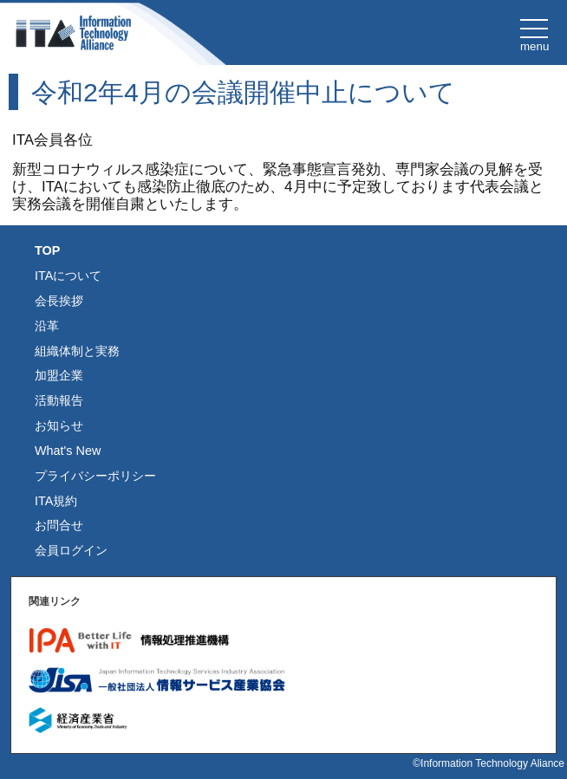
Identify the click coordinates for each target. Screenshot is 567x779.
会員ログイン (71, 550)
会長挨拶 (59, 301)
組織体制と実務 (77, 351)
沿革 (47, 326)
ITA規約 (56, 501)
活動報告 (59, 400)
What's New (68, 451)
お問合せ (59, 525)
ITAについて (68, 275)
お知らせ (59, 425)
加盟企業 (59, 375)
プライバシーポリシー (95, 476)
